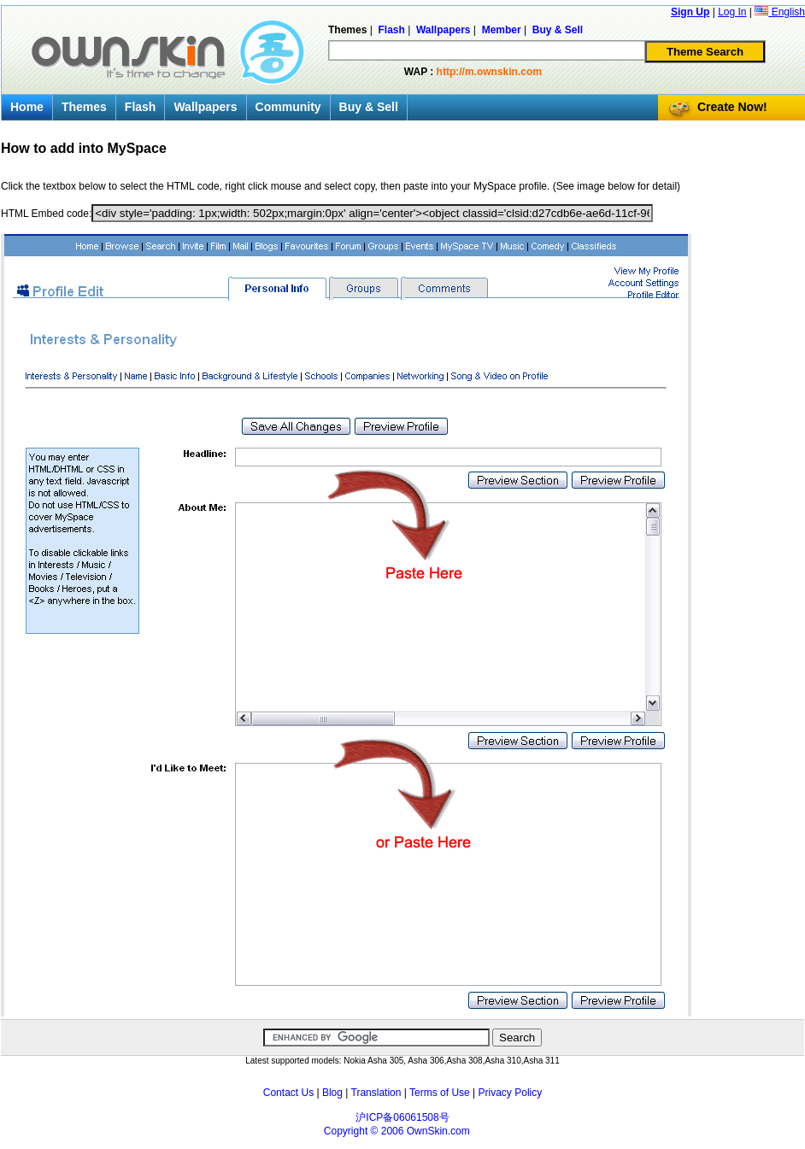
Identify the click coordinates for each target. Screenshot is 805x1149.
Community (288, 107)
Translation (376, 1093)
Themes (84, 107)
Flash (140, 107)
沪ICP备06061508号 (402, 1117)
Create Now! (732, 107)
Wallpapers (205, 107)
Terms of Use (439, 1093)
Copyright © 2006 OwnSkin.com (397, 1131)
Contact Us (288, 1093)
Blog (332, 1093)
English (780, 12)
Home (27, 107)
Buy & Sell (368, 107)
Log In (732, 12)
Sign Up (690, 12)
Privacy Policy (511, 1093)
